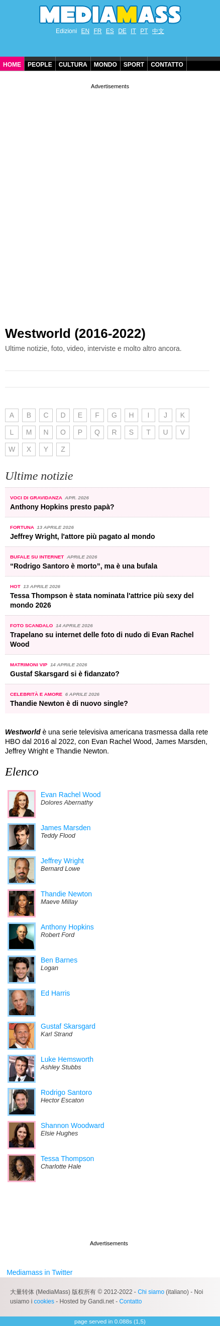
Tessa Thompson (67, 1159)
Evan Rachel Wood (71, 795)
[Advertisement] (110, 201)
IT (133, 31)
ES (110, 31)
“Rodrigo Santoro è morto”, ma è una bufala (83, 566)
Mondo (105, 64)
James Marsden (66, 828)
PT (144, 31)
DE (122, 31)
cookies (44, 1301)
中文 (158, 31)
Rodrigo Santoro (66, 1092)
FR (97, 31)
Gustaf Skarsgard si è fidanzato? (65, 674)
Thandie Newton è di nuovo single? (69, 703)
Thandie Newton (66, 894)
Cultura (73, 64)
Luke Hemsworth (67, 1059)
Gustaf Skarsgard (68, 1026)
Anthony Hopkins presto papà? (62, 507)
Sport (134, 64)
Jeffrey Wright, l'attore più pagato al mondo (82, 536)
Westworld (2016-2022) (75, 333)
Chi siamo (151, 1291)
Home (12, 64)
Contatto (167, 64)
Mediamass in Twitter (39, 1272)
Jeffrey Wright (62, 861)
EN (85, 31)
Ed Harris (55, 993)
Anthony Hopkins (67, 927)
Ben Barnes (59, 960)
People (40, 64)
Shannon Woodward (72, 1125)
